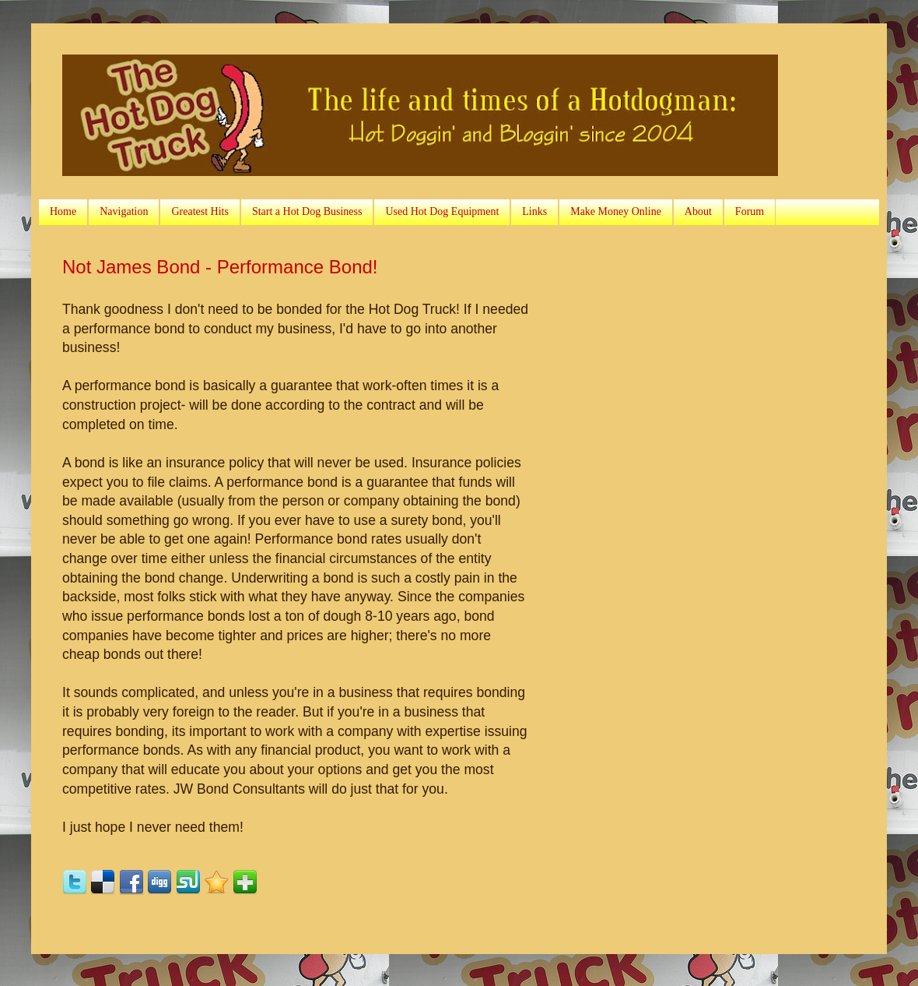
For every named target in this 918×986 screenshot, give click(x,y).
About (698, 211)
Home (63, 211)
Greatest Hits (199, 211)
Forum (749, 211)
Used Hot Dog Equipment (442, 211)
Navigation (124, 211)
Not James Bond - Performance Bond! (220, 266)
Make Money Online (615, 211)
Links (534, 211)
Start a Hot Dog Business (307, 211)
